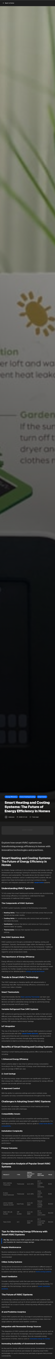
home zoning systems (43, 1272)
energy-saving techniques (35, 971)
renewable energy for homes (40, 1339)
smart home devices (30, 1034)
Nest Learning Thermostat (30, 997)
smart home (39, 883)
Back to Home (8, 3)
